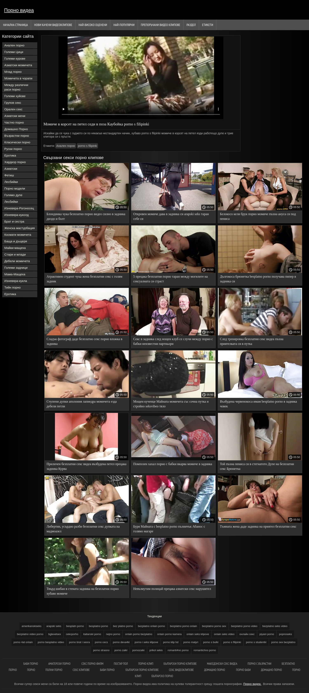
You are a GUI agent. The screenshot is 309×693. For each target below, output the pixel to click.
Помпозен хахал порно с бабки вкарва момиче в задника (172, 464)
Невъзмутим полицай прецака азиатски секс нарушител (172, 588)
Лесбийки (11, 182)
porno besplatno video (51, 642)
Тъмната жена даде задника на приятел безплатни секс (258, 526)
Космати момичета (17, 234)
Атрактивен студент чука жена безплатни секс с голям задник (84, 279)
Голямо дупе (13, 195)
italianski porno (92, 634)
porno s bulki (210, 642)
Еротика (10, 155)
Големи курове (14, 58)
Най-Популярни (124, 25)
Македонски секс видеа (222, 664)
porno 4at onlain (23, 642)
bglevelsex (54, 634)
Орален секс (13, 109)
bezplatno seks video (274, 626)
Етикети (207, 25)
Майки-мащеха (15, 248)
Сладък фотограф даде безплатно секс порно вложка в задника (84, 341)
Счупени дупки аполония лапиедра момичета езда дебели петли (82, 404)
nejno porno (113, 634)
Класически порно (17, 142)
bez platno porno (123, 626)
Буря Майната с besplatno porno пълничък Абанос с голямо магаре (169, 529)
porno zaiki (120, 650)
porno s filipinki (87, 145)
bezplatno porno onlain (183, 626)
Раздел (191, 25)
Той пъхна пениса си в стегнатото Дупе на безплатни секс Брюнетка (257, 466)
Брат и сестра (14, 221)
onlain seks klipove (197, 634)
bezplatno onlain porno (151, 626)
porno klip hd (170, 642)
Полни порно (54, 670)
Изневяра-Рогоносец (19, 208)
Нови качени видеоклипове (53, 25)
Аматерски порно (59, 664)
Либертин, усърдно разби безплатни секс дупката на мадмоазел (83, 529)
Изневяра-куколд (16, 215)
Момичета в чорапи (18, 78)
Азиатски (10, 168)
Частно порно (14, 122)
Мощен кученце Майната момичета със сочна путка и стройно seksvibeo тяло (171, 404)
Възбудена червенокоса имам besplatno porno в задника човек (258, 404)
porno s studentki (256, 642)
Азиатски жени (14, 116)
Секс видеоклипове (181, 670)
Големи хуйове (15, 96)
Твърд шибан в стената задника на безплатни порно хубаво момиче (83, 591)
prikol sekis (156, 650)
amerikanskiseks (31, 626)
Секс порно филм (92, 664)
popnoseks (285, 634)
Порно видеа (19, 10)
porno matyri (190, 642)
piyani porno (267, 634)
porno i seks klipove (146, 642)
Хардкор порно (15, 162)
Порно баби (243, 670)
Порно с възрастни (259, 664)
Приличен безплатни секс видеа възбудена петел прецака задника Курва (86, 466)
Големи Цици (13, 52)
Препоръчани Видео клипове (160, 25)
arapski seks (53, 626)
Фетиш (9, 175)
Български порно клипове (180, 664)
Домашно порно (215, 670)
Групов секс (12, 102)
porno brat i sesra (79, 642)
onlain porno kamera (169, 634)
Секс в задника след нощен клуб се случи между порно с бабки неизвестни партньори (173, 341)
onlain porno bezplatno (138, 634)
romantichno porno (205, 650)
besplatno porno (98, 626)
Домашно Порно (16, 129)
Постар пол (121, 664)
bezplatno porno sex (214, 626)
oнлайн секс (246, 634)
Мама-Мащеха (14, 274)
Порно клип (145, 664)
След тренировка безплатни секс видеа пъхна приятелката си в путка (251, 341)
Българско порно (162, 676)
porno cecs (101, 642)
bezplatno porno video (244, 626)
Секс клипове (81, 670)
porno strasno (101, 650)
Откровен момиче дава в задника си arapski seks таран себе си (171, 216)
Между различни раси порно (16, 87)
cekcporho (72, 634)
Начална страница (15, 25)
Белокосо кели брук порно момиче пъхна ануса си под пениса (258, 216)
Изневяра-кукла (15, 281)
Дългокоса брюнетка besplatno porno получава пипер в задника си (258, 279)
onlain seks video (224, 634)
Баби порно (30, 664)
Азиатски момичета (18, 65)
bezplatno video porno (30, 634)
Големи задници (16, 267)
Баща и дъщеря (15, 241)
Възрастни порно (16, 135)
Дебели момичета (17, 261)
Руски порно (13, 149)
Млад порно (13, 71)
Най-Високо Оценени (92, 25)
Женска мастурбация (19, 228)
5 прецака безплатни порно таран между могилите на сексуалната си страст (170, 279)
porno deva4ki (121, 642)
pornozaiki (138, 650)
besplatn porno (75, 626)
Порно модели (14, 188)
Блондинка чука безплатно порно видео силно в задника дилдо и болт (86, 216)
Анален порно (14, 45)
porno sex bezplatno (283, 642)
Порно (31, 670)
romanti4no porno (178, 650)
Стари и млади (15, 254)
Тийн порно (12, 287)
